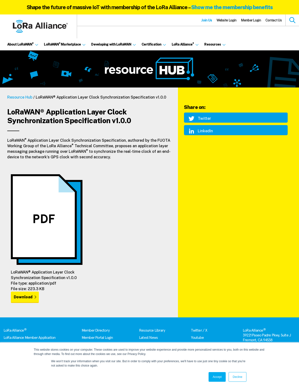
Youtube (197, 338)
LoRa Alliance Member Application (29, 338)
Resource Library (152, 330)
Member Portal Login (97, 338)
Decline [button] (237, 377)
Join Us (206, 20)
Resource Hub (19, 97)
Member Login (251, 20)
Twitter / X (199, 330)
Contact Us (273, 20)
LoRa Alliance (15, 330)
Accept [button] (217, 377)
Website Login (226, 20)
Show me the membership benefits (232, 7)
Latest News (148, 338)
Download (23, 297)
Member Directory (95, 330)
